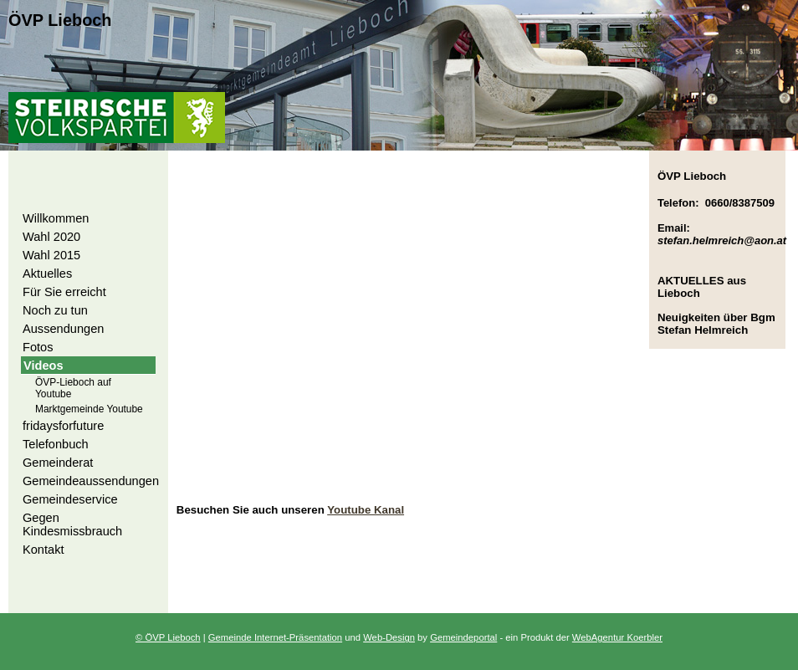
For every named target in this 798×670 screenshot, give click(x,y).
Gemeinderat (58, 462)
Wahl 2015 (51, 255)
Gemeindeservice (70, 499)
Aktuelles (47, 273)
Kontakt (43, 549)
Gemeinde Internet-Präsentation (275, 637)
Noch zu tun (55, 310)
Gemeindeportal (463, 637)
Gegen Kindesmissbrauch (72, 524)
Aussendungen (63, 328)
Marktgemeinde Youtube (89, 409)
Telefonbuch (56, 444)
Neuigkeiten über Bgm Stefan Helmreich (716, 323)
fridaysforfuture (63, 425)
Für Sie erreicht (64, 292)
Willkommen (56, 218)
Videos (43, 365)
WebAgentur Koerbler (617, 637)
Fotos (38, 347)
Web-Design (389, 637)
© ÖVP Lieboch (168, 637)
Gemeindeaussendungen (91, 481)
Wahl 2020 (51, 236)
